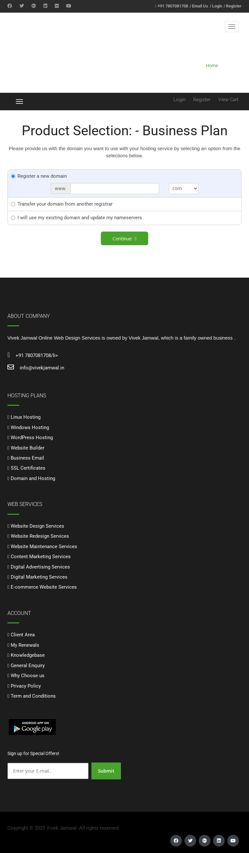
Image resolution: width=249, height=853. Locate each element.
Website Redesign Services (40, 536)
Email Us (200, 6)
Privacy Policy (26, 686)
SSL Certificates (28, 468)
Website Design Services (37, 526)
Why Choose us (27, 676)
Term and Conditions (33, 696)
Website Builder (27, 448)
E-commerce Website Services (44, 587)
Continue (124, 238)
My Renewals (25, 645)
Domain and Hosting (33, 478)
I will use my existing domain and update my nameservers (76, 218)
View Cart (228, 99)
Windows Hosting (30, 427)
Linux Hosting (26, 417)
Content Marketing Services (41, 556)
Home (212, 65)
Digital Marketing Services (39, 577)
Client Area (23, 635)
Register (234, 6)
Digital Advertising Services (40, 567)
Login (217, 6)
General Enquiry (28, 665)
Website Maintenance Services (44, 546)
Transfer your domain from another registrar (62, 204)
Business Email (27, 458)
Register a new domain (39, 176)
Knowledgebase (28, 655)
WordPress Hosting (32, 437)
